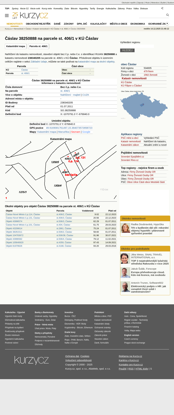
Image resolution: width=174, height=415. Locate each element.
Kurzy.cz (8, 29)
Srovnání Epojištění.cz (132, 156)
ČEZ (74, 316)
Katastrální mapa (15, 46)
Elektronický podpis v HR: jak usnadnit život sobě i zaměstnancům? (148, 289)
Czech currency (131, 339)
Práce (129, 8)
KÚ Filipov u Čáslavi (131, 85)
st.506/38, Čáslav (65, 235)
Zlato (66, 8)
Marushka (63, 131)
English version (131, 335)
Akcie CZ (24, 8)
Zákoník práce (100, 335)
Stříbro (87, 336)
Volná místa (47, 324)
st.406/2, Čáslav (64, 214)
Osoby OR (150, 171)
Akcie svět (35, 8)
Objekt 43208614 (14, 228)
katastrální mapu (87, 61)
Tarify (92, 8)
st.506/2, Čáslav (64, 232)
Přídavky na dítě (12, 324)
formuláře (104, 343)
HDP (78, 324)
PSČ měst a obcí (129, 138)
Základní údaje (39, 61)
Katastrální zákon (130, 145)
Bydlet (163, 3)
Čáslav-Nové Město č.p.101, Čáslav (23, 225)
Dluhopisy (69, 320)
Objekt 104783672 (14, 235)
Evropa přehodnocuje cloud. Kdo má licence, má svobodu (148, 273)
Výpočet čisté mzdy (13, 316)
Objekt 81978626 (14, 246)
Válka (136, 8)
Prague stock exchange (134, 343)
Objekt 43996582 (14, 239)
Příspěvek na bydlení (14, 327)
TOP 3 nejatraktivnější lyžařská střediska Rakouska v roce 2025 (150, 262)
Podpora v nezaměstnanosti (47, 341)
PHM (73, 340)
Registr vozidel (130, 320)
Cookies (84, 356)
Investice (69, 312)
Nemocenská (40, 337)
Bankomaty (48, 312)
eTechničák (136, 323)
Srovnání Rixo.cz (130, 160)
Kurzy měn (47, 8)
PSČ (110, 316)
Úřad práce (40, 328)
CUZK (85, 94)
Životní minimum (12, 335)
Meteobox (155, 3)
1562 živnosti (150, 75)
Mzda (48, 328)
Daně (57, 23)
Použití (122, 368)
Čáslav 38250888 (78, 29)
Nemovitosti (18, 29)
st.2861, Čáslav (64, 228)
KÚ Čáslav (126, 82)
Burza (67, 316)
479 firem (148, 71)
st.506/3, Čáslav (64, 221)
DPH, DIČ (82, 23)
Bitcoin (74, 8)
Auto (126, 316)
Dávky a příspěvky (43, 333)
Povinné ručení (11, 343)
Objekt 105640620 (14, 242)
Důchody (39, 344)
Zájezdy (140, 3)
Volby (126, 330)
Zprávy (15, 8)
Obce (130, 182)
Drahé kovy (70, 332)
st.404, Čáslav (63, 225)
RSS (131, 368)
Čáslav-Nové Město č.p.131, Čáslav (23, 218)
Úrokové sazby (41, 316)
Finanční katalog (131, 327)
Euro (48, 320)
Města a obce (118, 23)
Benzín (80, 340)
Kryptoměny (70, 327)
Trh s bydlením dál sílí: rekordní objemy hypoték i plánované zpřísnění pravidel (150, 230)
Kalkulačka (111, 8)
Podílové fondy (80, 320)
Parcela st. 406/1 (38, 46)
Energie (100, 8)
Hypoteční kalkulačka (14, 339)
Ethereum (88, 327)
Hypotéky (83, 8)
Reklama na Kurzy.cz (130, 356)
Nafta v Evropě (71, 343)
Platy (54, 328)
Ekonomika (138, 23)
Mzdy (83, 324)
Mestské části (158, 182)
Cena (132, 316)
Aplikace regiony (131, 134)
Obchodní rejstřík (129, 3)
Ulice (135, 182)
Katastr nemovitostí (134, 78)
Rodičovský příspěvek (14, 331)
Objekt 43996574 (14, 221)
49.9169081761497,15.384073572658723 (69, 127)
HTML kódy (142, 368)
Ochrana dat (72, 356)
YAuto (147, 3)
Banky (38, 312)
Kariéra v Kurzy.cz (129, 360)
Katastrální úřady (102, 324)
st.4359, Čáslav (64, 242)
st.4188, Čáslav (64, 246)
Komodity (58, 8)
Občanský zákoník (102, 331)
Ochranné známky (160, 23)
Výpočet (21, 312)
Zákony (121, 8)
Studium (170, 3)
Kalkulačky (98, 23)
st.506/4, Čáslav (64, 239)
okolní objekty (107, 61)
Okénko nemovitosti (133, 218)
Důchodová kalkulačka (15, 320)
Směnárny (39, 320)
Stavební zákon (101, 339)
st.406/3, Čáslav (64, 218)
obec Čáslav (128, 64)
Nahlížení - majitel (70, 94)
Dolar (53, 320)
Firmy (132, 171)
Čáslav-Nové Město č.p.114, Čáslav (23, 214)
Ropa (67, 340)
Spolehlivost (141, 316)
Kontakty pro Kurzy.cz (131, 364)
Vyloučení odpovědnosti (78, 360)
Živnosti (140, 171)
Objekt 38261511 (14, 232)
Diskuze (144, 8)
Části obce (144, 182)
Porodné (51, 337)
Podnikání (99, 312)
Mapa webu (135, 330)
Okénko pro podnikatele (135, 248)
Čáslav (24, 70)
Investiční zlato (76, 336)
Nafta (86, 340)
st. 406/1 (25, 73)
